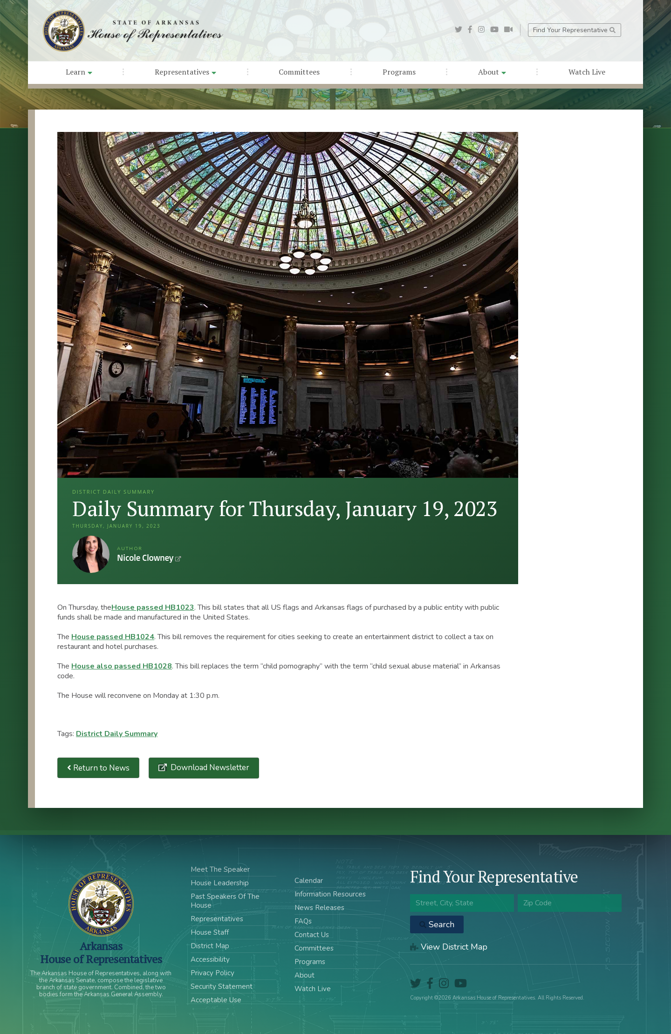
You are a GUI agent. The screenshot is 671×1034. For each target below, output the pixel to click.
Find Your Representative (574, 30)
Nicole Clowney (91, 554)
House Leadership (220, 883)
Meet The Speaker (220, 869)
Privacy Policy (212, 973)
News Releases (319, 907)
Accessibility (210, 959)
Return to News (98, 768)
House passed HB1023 (152, 607)
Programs (399, 72)
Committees (299, 72)
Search (436, 924)
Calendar (308, 880)
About (492, 72)
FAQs (303, 921)
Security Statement (222, 986)
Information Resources (330, 894)
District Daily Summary (116, 734)
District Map (210, 946)
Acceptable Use (216, 1000)
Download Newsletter (209, 767)
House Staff (210, 932)
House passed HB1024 (112, 637)
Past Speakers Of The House (225, 901)
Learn (79, 72)
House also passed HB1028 (121, 666)
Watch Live (586, 72)
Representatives (185, 72)
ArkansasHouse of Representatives (101, 952)
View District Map (448, 946)
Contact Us (311, 934)
